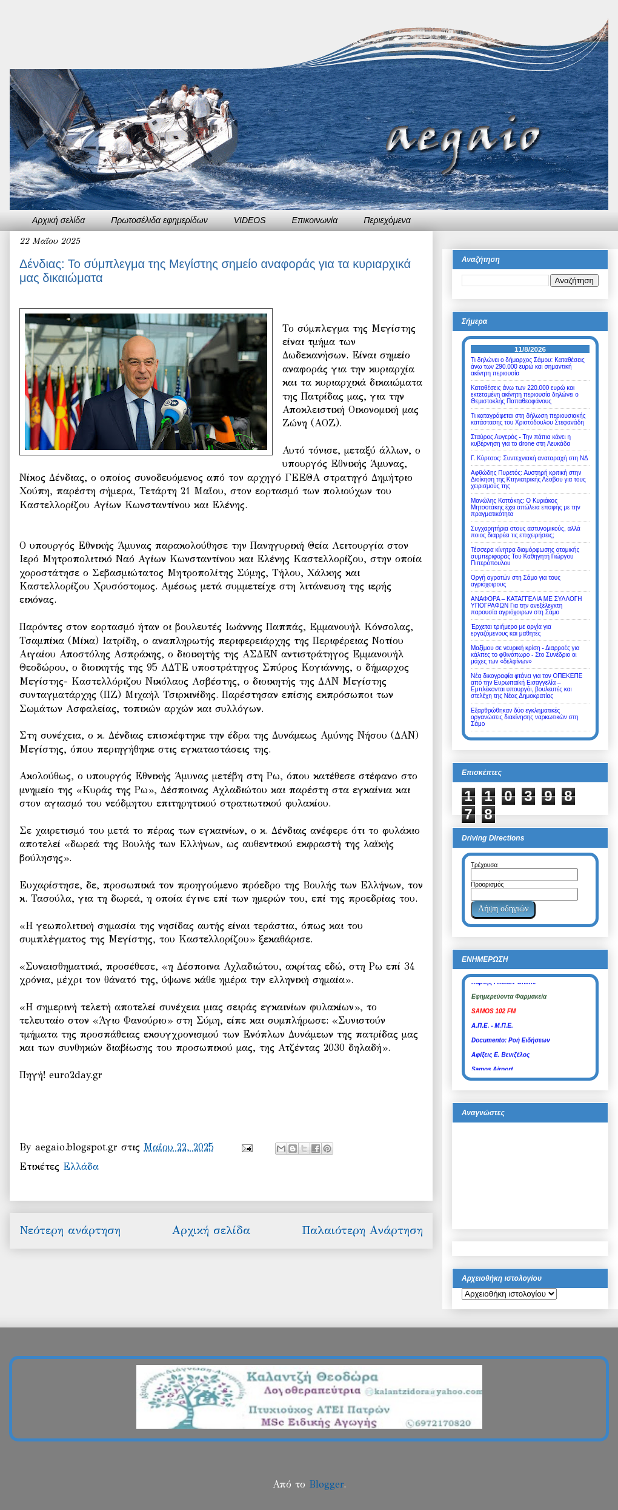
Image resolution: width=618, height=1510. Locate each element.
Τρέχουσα (484, 865)
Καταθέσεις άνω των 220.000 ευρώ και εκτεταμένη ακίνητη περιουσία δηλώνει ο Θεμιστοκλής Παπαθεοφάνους (525, 394)
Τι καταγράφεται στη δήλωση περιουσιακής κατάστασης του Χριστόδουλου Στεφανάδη (528, 419)
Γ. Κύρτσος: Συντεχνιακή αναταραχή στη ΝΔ (529, 458)
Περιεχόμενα (387, 220)
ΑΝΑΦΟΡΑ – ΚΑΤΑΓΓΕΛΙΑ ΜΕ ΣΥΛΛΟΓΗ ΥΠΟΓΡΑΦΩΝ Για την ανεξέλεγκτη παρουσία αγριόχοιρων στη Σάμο (526, 606)
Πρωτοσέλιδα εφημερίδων (159, 220)
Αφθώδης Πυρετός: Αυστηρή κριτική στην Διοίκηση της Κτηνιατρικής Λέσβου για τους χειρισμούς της (528, 479)
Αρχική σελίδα (58, 220)
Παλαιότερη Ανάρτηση (362, 1230)
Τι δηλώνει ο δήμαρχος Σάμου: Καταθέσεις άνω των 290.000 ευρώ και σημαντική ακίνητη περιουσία (528, 367)
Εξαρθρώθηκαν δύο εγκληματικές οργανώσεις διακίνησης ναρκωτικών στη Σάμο (524, 717)
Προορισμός (487, 884)
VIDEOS (250, 220)
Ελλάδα (81, 1166)
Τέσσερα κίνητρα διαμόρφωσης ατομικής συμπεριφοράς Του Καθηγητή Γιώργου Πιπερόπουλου (525, 556)
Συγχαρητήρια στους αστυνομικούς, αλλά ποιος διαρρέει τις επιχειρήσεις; (525, 532)
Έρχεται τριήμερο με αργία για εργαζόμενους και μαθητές (511, 630)
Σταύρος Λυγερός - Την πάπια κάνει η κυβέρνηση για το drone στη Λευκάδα (521, 440)
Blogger (326, 1484)
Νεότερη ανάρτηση (70, 1230)
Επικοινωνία (315, 220)
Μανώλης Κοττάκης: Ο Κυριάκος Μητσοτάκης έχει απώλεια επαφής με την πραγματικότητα (525, 507)
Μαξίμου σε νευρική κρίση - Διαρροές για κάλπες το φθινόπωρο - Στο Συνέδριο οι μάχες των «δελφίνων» (525, 655)
